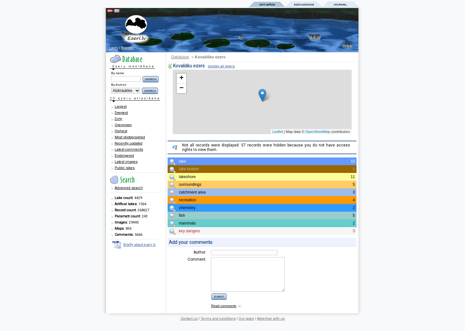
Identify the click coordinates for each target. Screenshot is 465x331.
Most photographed (130, 137)
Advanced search (129, 188)
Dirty (118, 119)
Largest (121, 107)
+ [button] (181, 78)
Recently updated (128, 143)
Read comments (223, 313)
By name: (117, 73)
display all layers (221, 66)
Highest (121, 131)
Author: (199, 252)
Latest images (126, 162)
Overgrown (123, 125)
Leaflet (277, 132)
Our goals (246, 325)
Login (113, 48)
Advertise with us (271, 325)
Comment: (197, 259)
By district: (119, 84)
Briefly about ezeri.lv (139, 245)
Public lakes (125, 168)
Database (180, 57)
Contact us (189, 325)
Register (127, 48)
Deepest (121, 113)
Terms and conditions (218, 325)
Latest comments (129, 149)
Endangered (124, 156)
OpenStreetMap (317, 132)
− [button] (181, 88)
